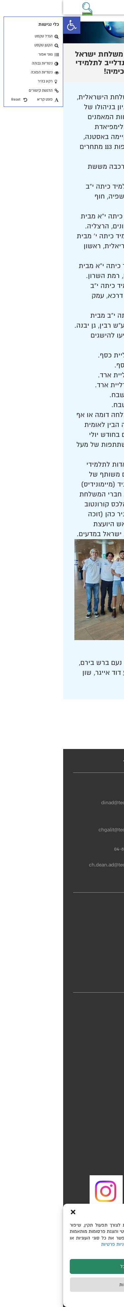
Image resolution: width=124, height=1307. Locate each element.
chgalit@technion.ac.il (60, 829)
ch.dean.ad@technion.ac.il (56, 865)
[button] (8, 25)
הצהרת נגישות (98, 925)
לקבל (62, 1266)
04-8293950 (73, 821)
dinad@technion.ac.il (62, 802)
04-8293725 (74, 794)
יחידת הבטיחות (98, 962)
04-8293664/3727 (68, 849)
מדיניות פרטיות (53, 1244)
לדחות (62, 1284)
